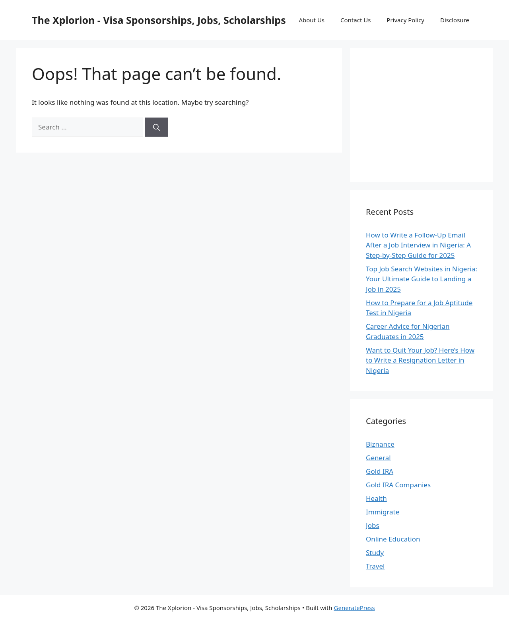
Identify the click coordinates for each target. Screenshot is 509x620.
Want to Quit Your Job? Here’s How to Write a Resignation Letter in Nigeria (420, 360)
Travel (375, 566)
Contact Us (355, 20)
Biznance (380, 444)
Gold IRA (379, 471)
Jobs (372, 525)
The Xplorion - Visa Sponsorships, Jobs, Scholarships (159, 20)
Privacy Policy (405, 20)
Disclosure (454, 20)
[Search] (156, 127)
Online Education (393, 538)
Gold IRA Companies (398, 484)
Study (375, 552)
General (378, 457)
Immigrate (382, 511)
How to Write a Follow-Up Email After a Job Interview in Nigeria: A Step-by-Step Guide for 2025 (418, 245)
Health (376, 498)
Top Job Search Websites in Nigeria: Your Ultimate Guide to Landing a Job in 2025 (421, 279)
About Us (311, 20)
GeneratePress (354, 608)
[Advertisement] (425, 113)
